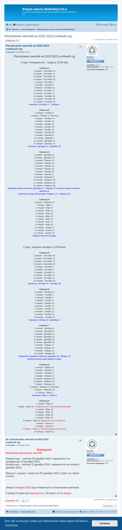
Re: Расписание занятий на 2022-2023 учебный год (27, 441)
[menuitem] (9, 25)
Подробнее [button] (11, 525)
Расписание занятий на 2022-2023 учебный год (38, 36)
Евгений (90, 57)
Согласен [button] (105, 523)
